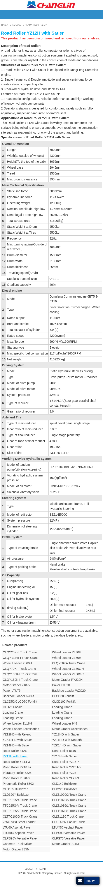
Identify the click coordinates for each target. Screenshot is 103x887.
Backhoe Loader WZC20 (69, 690)
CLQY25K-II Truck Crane (20, 652)
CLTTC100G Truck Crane (20, 816)
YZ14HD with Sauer (16, 745)
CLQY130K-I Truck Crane (20, 679)
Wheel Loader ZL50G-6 (68, 668)
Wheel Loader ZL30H (66, 652)
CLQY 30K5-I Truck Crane (20, 658)
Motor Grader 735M (16, 849)
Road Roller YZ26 (64, 772)
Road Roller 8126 (15, 751)
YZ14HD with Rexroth (67, 740)
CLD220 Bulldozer (64, 789)
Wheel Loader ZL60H (17, 663)
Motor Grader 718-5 (16, 685)
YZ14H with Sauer (64, 756)
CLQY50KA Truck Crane (68, 663)
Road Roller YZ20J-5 (66, 767)
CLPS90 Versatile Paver (68, 833)
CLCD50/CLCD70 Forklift (20, 701)
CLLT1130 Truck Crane (68, 816)
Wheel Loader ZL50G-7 (68, 674)
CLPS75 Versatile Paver (68, 838)
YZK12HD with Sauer (17, 740)
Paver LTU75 (12, 690)
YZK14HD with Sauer (66, 745)
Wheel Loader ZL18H (17, 723)
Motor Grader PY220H (67, 679)
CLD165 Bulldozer (15, 789)
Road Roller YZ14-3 (16, 762)
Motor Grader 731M (65, 844)
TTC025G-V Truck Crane (20, 805)
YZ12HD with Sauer (65, 734)
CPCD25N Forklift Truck (68, 822)
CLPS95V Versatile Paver (20, 838)
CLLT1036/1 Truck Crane (69, 805)
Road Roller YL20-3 (16, 778)
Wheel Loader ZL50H (66, 658)
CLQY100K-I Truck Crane (20, 674)
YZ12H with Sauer (36, 25)
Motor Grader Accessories (69, 729)
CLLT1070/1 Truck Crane (69, 811)
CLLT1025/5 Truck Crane (69, 800)
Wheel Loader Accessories (21, 729)
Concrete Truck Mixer (17, 844)
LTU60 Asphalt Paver (17, 827)
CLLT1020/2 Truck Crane (69, 794)
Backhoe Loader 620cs (18, 696)
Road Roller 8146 (64, 751)
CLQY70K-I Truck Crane (19, 668)
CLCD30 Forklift (63, 696)
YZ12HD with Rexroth (17, 734)
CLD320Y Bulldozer (16, 794)
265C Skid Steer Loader (19, 822)
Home (4, 25)
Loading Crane (62, 707)
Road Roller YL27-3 (65, 778)
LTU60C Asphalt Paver (18, 833)
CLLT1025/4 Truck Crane (20, 800)
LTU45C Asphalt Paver (67, 827)
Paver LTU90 (61, 685)
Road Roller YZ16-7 (65, 762)
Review (16, 25)
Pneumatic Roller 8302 (18, 783)
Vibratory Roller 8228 (17, 772)
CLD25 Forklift (12, 707)
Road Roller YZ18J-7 (17, 767)
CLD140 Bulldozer (64, 783)
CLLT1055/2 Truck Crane (20, 811)
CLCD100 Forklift (63, 701)
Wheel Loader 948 (64, 723)
